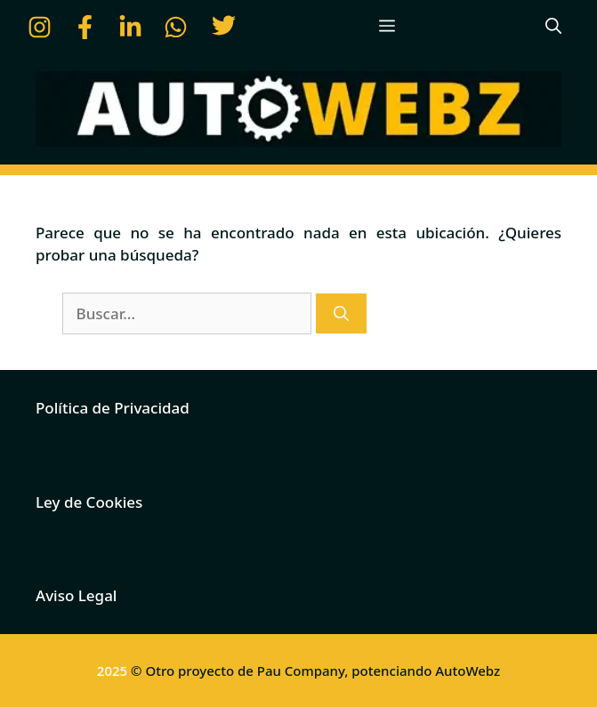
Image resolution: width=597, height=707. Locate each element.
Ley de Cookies (89, 502)
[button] (553, 26)
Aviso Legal (76, 595)
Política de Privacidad (113, 408)
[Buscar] (341, 314)
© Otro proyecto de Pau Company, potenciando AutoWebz (315, 670)
